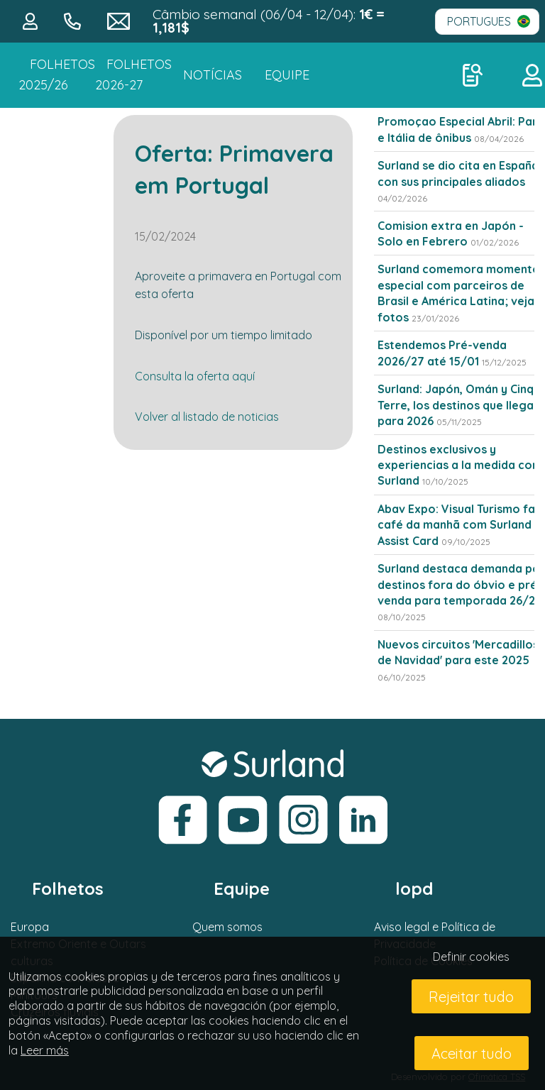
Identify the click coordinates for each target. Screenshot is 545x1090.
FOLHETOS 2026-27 (133, 74)
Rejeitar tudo (471, 997)
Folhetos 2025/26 (56, 74)
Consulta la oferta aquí (195, 376)
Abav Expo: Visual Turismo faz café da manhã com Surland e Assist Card (459, 525)
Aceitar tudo (471, 1053)
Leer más (45, 1050)
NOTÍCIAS (212, 75)
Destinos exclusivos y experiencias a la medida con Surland (458, 465)
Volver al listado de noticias (207, 416)
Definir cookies (471, 956)
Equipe (287, 75)
